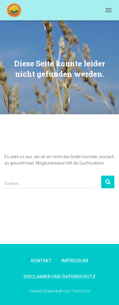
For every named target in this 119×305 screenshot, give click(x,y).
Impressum (74, 260)
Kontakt (41, 260)
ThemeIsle (80, 291)
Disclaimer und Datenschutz (60, 276)
